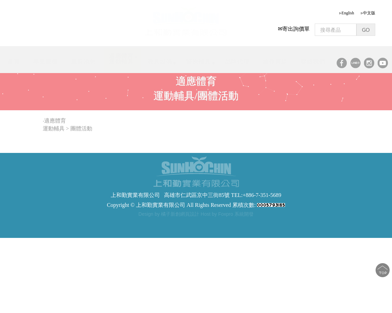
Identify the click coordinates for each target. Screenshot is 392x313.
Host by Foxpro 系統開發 (227, 214)
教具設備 (160, 61)
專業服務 (45, 61)
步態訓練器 (129, 222)
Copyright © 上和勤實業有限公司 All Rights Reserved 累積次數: (196, 205)
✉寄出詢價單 (294, 29)
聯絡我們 (313, 61)
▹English (346, 13)
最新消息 (83, 61)
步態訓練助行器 (184, 222)
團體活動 (82, 128)
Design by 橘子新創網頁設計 (169, 214)
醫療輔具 (198, 61)
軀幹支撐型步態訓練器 (226, 222)
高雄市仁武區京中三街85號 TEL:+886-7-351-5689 (222, 195)
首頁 (14, 61)
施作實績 (275, 61)
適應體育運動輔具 (121, 58)
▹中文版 (368, 13)
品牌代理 (237, 61)
